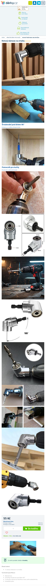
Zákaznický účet (34, 4)
